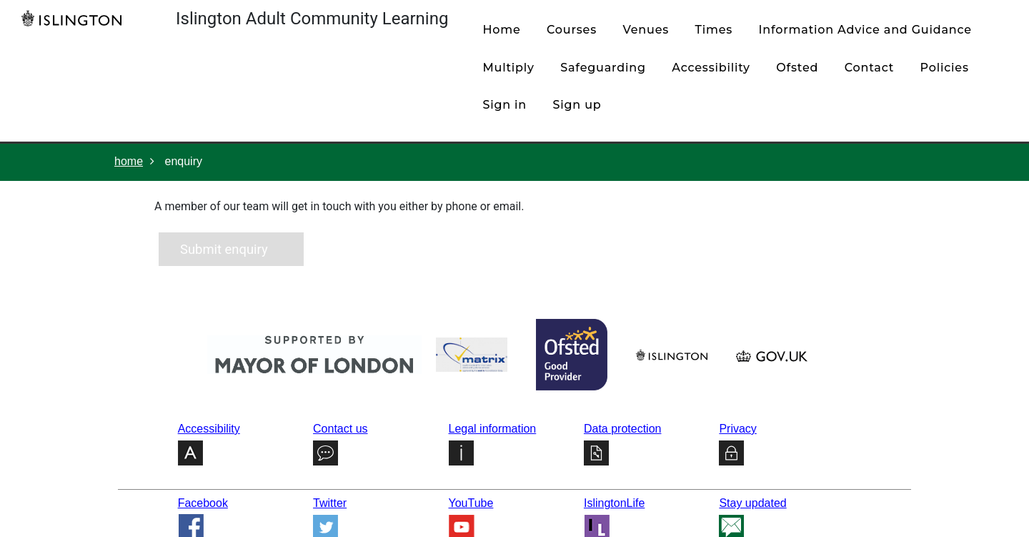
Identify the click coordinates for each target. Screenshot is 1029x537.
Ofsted (797, 67)
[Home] (75, 18)
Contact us (340, 429)
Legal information (493, 429)
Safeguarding (603, 67)
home (501, 29)
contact (869, 67)
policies (944, 67)
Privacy (737, 429)
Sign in (504, 105)
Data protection (623, 429)
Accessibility (711, 67)
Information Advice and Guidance (865, 29)
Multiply (508, 67)
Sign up (577, 105)
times (714, 29)
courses (572, 29)
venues (645, 29)
